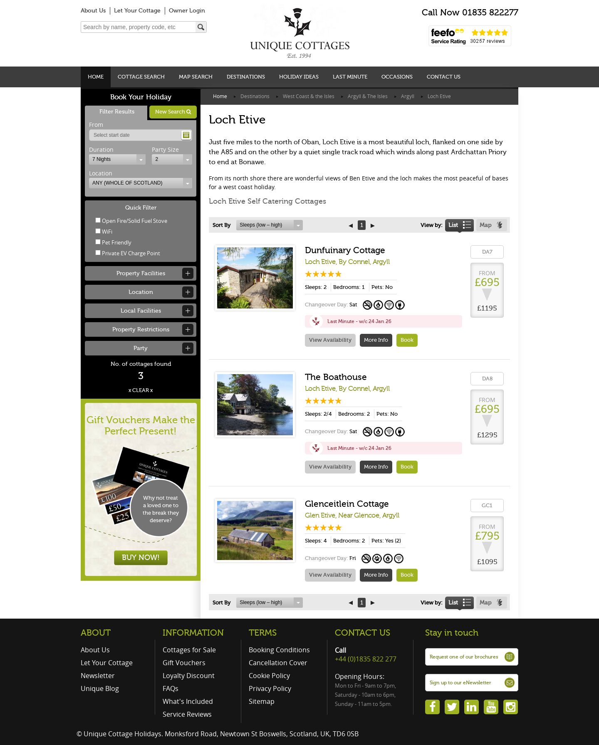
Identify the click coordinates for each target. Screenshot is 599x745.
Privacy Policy (270, 688)
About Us (93, 10)
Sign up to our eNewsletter (460, 683)
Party (141, 348)
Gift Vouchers (184, 662)
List (453, 225)
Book (407, 340)
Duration (101, 149)
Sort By (221, 225)
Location (100, 173)
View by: (432, 225)
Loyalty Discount (189, 675)
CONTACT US (362, 633)
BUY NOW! (141, 557)
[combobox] (117, 159)
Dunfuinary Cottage (345, 250)
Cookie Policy (269, 675)
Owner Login (187, 10)
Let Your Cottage (137, 10)
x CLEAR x (141, 390)
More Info (376, 340)
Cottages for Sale (189, 649)
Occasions (397, 77)
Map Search (196, 77)
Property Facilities (140, 273)
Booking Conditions (279, 649)
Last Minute (350, 77)
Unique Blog (100, 688)
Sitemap (262, 701)
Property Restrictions (140, 329)
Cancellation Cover (278, 662)
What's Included (188, 701)
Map (485, 225)
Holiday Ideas (299, 77)
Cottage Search (141, 77)
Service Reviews (187, 714)
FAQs (170, 688)
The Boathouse (336, 377)
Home (96, 77)
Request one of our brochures (464, 657)
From (96, 124)
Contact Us (443, 77)
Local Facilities (141, 311)
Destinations (246, 77)
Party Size (165, 149)
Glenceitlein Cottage (347, 504)
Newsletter (98, 675)
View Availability (330, 340)
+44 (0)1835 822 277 (365, 659)
